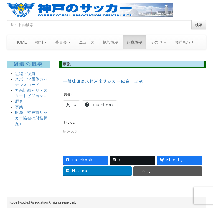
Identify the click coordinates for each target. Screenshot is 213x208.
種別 (41, 42)
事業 (19, 107)
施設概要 (110, 42)
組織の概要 (29, 64)
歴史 (19, 101)
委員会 (63, 42)
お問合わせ (184, 42)
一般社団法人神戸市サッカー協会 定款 (103, 81)
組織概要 (134, 42)
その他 (158, 42)
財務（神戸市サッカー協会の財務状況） (31, 118)
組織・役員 (25, 74)
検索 (199, 24)
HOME (21, 42)
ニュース (87, 42)
